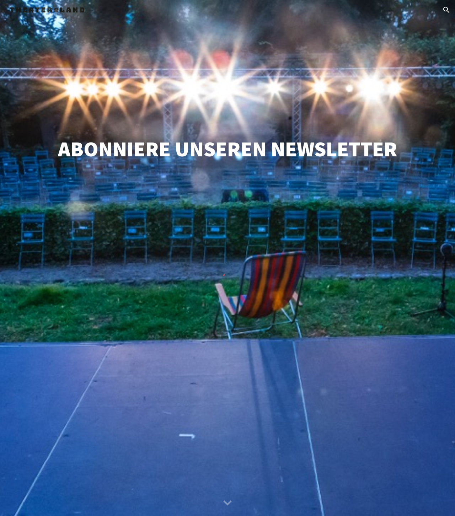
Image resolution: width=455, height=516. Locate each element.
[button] (446, 9)
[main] (227, 149)
